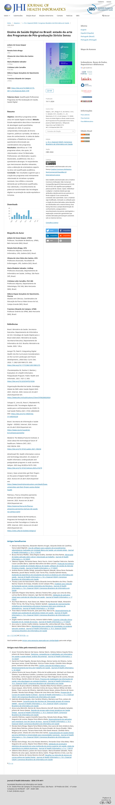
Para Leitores (85, 115)
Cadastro (101, 2)
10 (24, 635)
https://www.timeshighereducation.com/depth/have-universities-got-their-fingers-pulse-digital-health (27, 487)
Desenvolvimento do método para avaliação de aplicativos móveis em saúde (41, 612)
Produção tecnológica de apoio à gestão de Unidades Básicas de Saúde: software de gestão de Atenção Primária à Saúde (43, 566)
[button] (52, 231)
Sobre (6, 16)
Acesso (109, 2)
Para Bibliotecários (87, 121)
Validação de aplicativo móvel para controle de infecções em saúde (41, 596)
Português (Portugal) (89, 40)
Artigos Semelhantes (16, 541)
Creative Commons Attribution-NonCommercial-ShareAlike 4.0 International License (59, 172)
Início (9, 23)
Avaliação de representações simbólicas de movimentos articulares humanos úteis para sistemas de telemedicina (41, 606)
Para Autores (85, 118)
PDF (50, 91)
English (83, 30)
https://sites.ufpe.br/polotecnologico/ (21, 531)
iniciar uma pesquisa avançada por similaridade (40, 640)
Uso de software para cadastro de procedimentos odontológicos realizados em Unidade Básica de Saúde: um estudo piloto (39, 549)
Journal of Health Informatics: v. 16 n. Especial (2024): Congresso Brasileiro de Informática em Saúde (41, 588)
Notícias (69, 16)
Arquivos (17, 23)
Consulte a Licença (52, 223)
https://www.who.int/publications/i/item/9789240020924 (28, 397)
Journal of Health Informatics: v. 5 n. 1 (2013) (56, 748)
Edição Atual (31, 16)
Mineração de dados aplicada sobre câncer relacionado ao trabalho (42, 556)
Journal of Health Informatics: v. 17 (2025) (42, 568)
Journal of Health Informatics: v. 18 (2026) (38, 608)
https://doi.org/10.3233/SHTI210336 (21, 381)
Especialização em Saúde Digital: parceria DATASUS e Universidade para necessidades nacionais (43, 734)
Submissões (18, 16)
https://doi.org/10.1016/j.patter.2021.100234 (24, 449)
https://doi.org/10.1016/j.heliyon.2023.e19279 (24, 468)
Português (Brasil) (87, 36)
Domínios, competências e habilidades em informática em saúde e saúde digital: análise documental (42, 655)
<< (8, 635)
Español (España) (87, 33)
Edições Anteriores (46, 16)
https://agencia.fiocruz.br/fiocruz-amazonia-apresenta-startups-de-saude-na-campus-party (22, 509)
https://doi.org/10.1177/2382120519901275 (23, 365)
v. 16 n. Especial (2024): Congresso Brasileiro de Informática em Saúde (46, 23)
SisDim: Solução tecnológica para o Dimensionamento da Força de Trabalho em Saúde (39, 666)
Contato (60, 16)
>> (27, 635)
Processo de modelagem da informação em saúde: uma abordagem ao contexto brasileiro (42, 680)
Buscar (106, 16)
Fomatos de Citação (54, 131)
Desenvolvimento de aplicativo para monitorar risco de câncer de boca (42, 720)
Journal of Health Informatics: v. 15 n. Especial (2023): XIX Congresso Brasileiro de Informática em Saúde (43, 696)
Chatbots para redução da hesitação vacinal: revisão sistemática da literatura (42, 585)
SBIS (77, 16)
